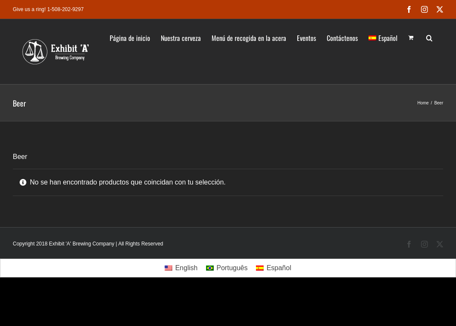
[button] (429, 37)
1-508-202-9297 (65, 9)
